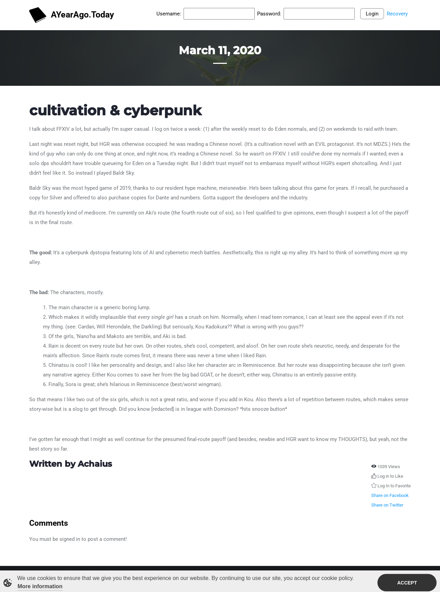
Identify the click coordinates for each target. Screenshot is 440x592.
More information (40, 587)
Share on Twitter (387, 505)
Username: (168, 14)
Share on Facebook (390, 495)
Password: (269, 14)
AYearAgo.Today (71, 15)
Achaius (95, 464)
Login (372, 14)
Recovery (397, 14)
